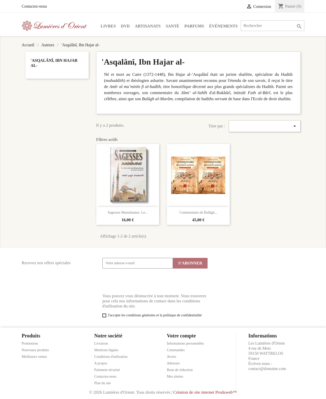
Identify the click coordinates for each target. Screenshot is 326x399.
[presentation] (141, 281)
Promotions (30, 343)
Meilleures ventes (34, 357)
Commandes (176, 350)
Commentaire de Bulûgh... (198, 212)
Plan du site (102, 383)
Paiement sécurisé (107, 370)
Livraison (101, 343)
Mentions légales (106, 350)
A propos (100, 363)
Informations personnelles (185, 343)
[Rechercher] (272, 25)
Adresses (173, 363)
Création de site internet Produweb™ (205, 392)
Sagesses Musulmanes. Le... (128, 212)
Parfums (194, 26)
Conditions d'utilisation (110, 357)
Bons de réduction (180, 370)
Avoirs (171, 357)
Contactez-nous (34, 6)
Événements (223, 26)
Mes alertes (175, 376)
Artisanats (147, 26)
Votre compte (181, 335)
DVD (125, 26)
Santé (172, 26)
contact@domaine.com (267, 368)
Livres (108, 26)
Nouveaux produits (35, 350)
